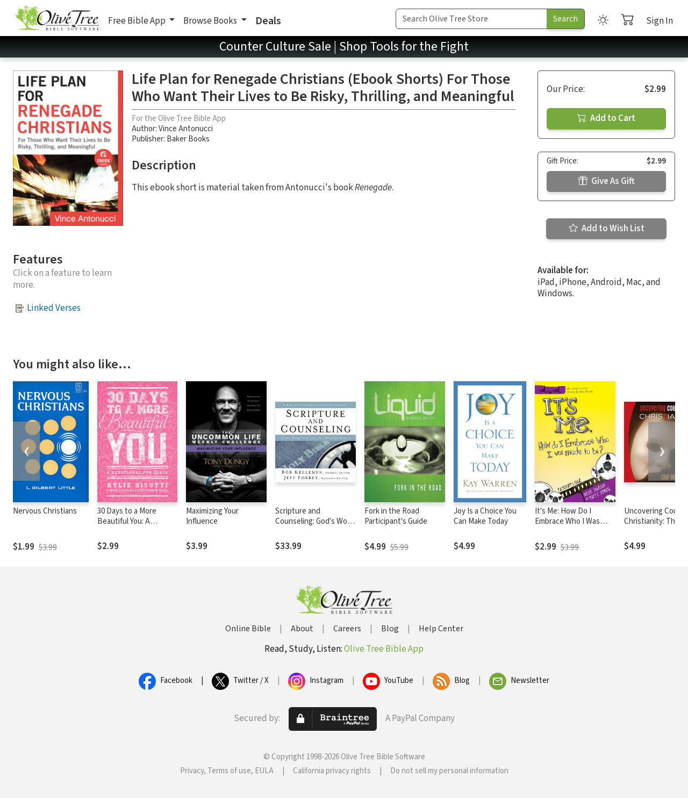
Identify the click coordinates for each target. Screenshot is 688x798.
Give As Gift (606, 181)
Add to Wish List (606, 228)
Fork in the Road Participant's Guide (395, 516)
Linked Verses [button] (54, 308)
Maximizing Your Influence (212, 516)
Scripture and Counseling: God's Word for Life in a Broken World (314, 526)
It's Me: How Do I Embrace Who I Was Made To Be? (567, 521)
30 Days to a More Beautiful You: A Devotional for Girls (129, 521)
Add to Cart (606, 118)
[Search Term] (471, 19)
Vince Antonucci (186, 128)
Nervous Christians (45, 511)
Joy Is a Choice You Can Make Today (485, 516)
